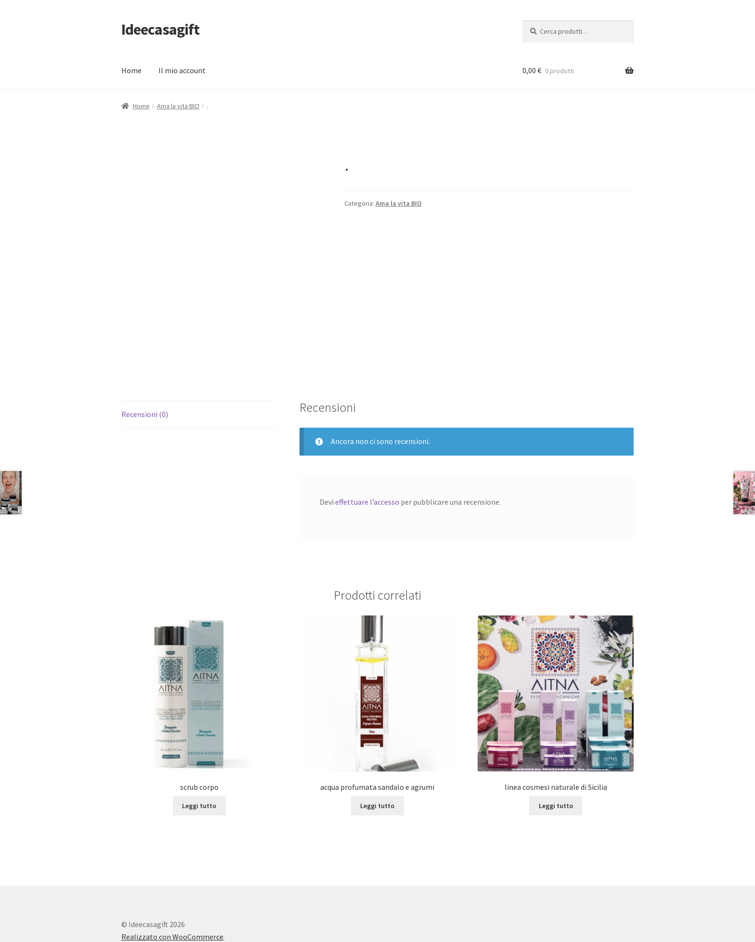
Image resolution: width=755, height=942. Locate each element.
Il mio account (182, 70)
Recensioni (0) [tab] (144, 364)
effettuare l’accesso (367, 452)
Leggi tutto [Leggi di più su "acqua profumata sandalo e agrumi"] (377, 755)
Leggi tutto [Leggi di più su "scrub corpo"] (199, 755)
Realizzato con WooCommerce (172, 886)
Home (131, 70)
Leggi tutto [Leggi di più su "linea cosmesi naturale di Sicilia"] (556, 755)
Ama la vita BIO (178, 106)
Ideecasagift (160, 29)
